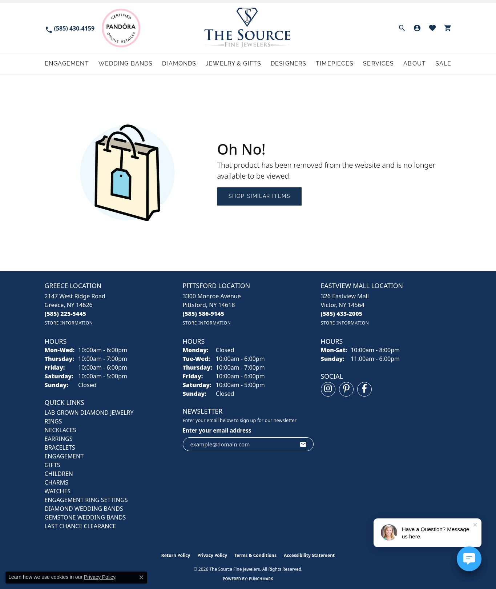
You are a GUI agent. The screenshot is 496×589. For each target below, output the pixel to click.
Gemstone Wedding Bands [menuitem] (85, 517)
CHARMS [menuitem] (56, 482)
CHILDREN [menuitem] (59, 474)
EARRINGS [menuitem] (59, 439)
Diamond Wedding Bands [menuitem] (84, 509)
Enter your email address (217, 430)
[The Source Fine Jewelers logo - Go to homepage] (248, 28)
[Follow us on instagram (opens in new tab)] (328, 389)
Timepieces (335, 63)
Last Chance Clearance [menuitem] (80, 526)
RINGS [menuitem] (53, 421)
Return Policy (175, 555)
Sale (443, 63)
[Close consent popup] (141, 577)
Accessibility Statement (309, 555)
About (414, 63)
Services (378, 63)
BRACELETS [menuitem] (60, 447)
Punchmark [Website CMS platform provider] (261, 578)
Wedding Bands (125, 63)
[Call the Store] (65, 314)
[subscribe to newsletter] (303, 444)
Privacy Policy (212, 555)
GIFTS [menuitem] (52, 465)
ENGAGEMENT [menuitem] (64, 456)
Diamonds (179, 63)
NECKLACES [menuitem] (60, 430)
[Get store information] (69, 323)
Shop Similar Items (260, 196)
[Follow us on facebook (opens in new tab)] (364, 389)
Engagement (67, 63)
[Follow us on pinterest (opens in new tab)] (346, 389)
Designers (288, 63)
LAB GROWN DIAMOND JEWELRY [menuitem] (89, 413)
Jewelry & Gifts (233, 63)
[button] (402, 28)
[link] (70, 28)
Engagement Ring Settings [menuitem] (86, 500)
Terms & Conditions (255, 555)
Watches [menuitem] (58, 491)
